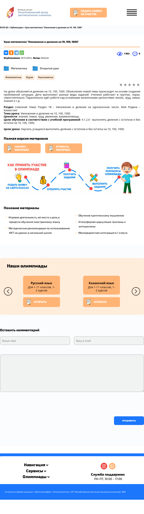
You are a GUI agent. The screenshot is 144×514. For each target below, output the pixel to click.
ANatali (45, 56)
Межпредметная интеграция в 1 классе (103, 231)
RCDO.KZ (4, 27)
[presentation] (28, 402)
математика (14, 75)
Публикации (16, 27)
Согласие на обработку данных (19, 490)
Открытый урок (49, 67)
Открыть (36, 301)
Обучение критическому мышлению (101, 214)
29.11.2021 (26, 56)
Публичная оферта (43, 490)
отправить (129, 419)
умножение (46, 75)
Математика (19, 67)
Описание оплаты (61, 490)
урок (30, 75)
